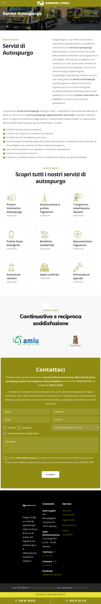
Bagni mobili (68, 520)
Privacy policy (36, 587)
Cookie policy (49, 587)
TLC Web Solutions (81, 587)
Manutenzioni (69, 525)
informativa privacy (26, 458)
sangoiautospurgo (51, 574)
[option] (25, 342)
